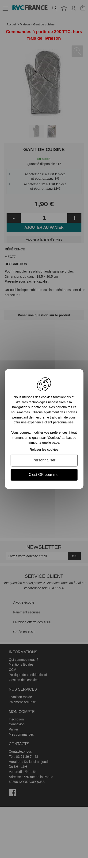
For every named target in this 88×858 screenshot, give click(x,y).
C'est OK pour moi (44, 475)
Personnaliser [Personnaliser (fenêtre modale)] (44, 460)
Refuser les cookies (44, 449)
